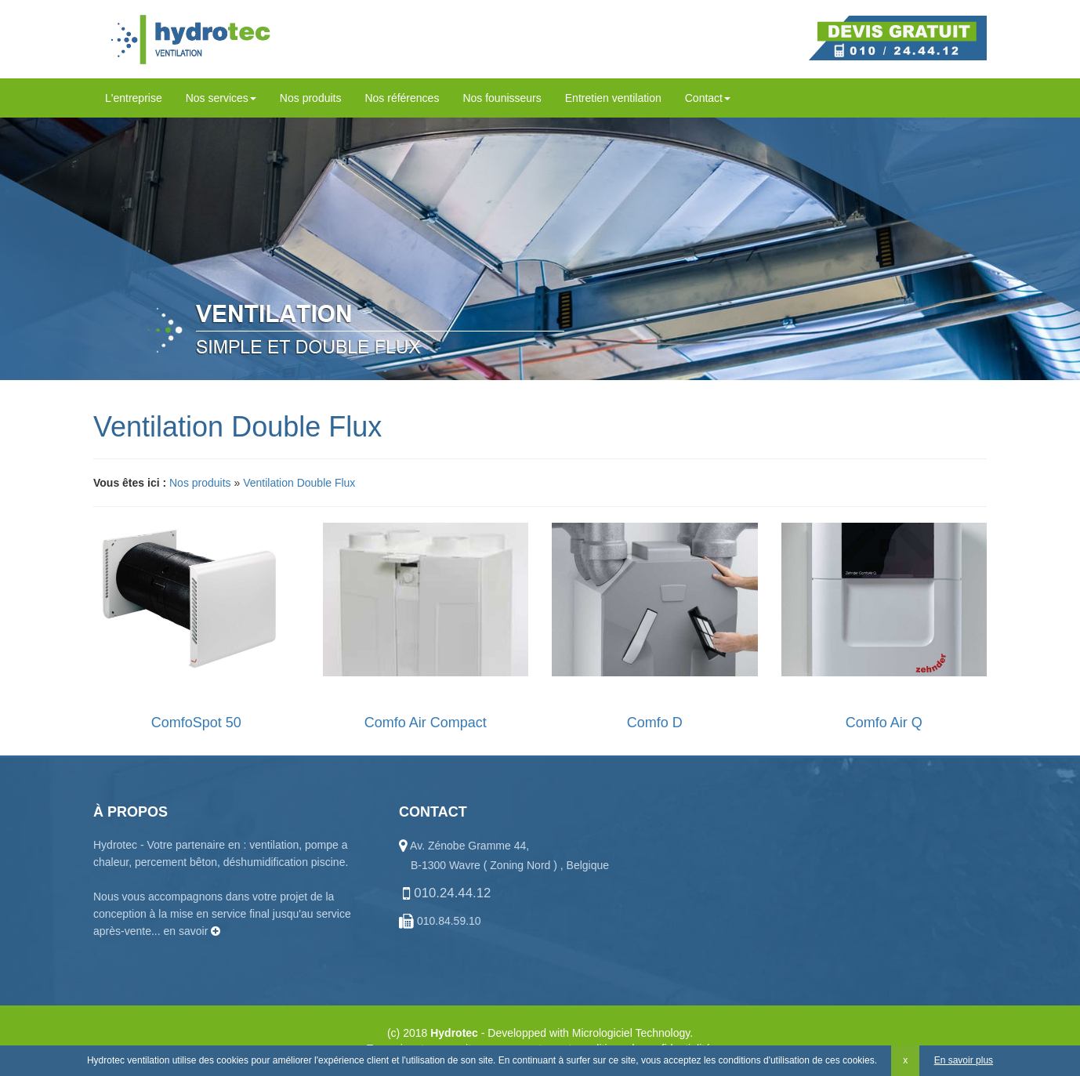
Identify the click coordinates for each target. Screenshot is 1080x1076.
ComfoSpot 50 (196, 722)
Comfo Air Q (884, 722)
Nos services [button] (221, 98)
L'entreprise (133, 98)
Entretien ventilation (613, 98)
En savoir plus (963, 1060)
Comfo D (655, 722)
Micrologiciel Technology (631, 1033)
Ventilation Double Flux (299, 482)
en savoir (192, 931)
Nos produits (311, 98)
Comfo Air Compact (425, 722)
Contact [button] (707, 98)
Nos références (401, 98)
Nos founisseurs (501, 98)
